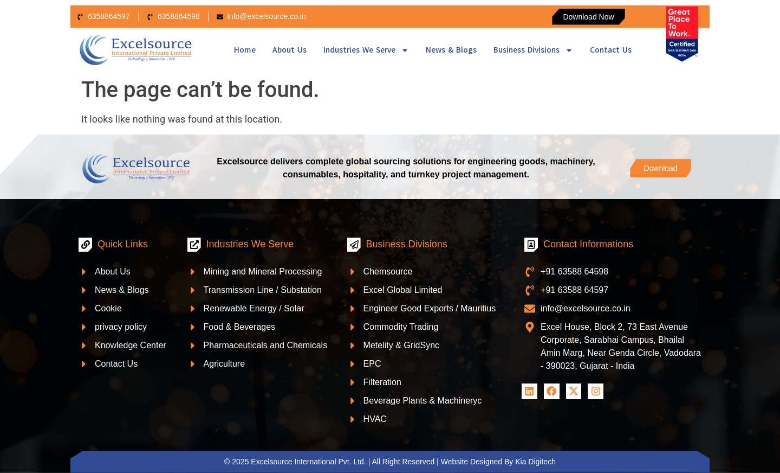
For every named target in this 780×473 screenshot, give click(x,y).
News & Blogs (451, 49)
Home (245, 49)
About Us (289, 49)
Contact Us (611, 49)
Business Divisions (533, 50)
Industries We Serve (366, 50)
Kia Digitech (535, 461)
